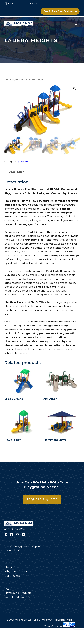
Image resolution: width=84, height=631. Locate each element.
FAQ (7, 588)
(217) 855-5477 (16, 529)
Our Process (12, 575)
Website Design (51, 626)
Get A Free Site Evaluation (60, 11)
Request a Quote (42, 499)
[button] (74, 88)
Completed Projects (17, 597)
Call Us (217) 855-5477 (26, 3)
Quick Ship (19, 79)
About (8, 567)
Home (7, 79)
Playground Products (17, 593)
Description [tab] (16, 172)
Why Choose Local (16, 571)
